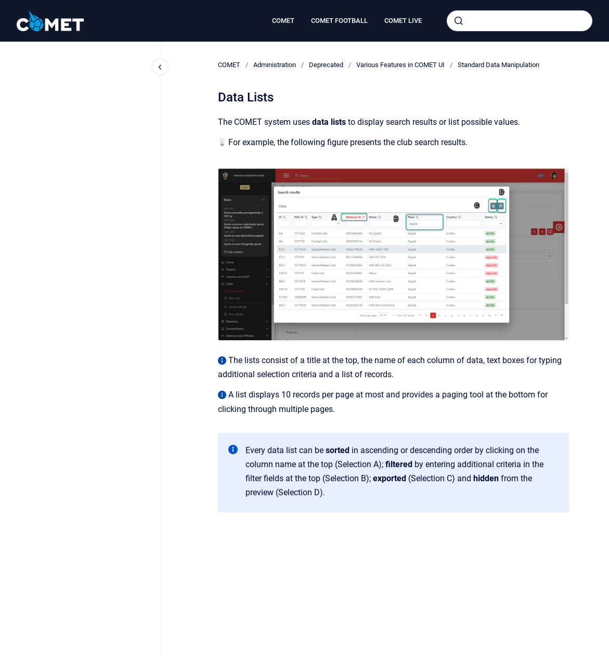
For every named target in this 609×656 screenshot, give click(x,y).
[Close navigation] (160, 67)
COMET (283, 20)
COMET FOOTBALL (339, 20)
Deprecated (326, 65)
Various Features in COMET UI (400, 65)
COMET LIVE (403, 20)
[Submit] (458, 20)
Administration (274, 65)
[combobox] (519, 21)
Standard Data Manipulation (498, 65)
